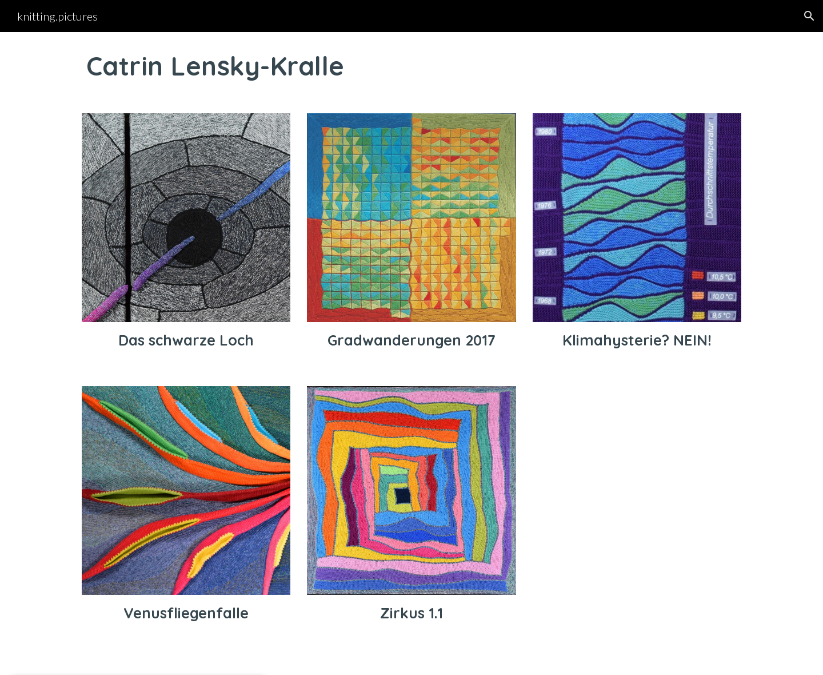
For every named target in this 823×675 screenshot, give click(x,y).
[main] (411, 66)
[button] (809, 16)
